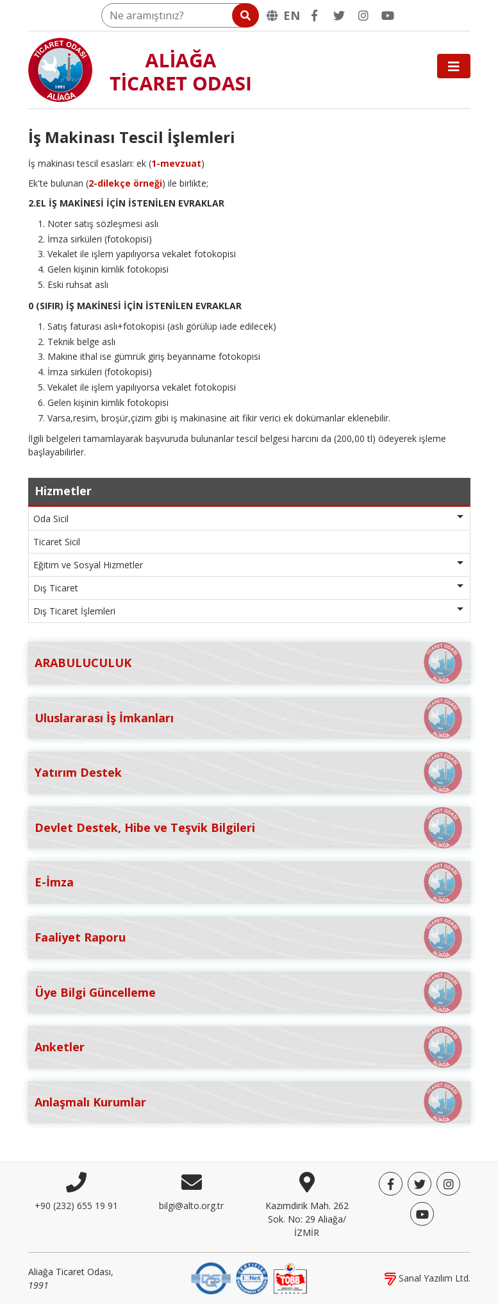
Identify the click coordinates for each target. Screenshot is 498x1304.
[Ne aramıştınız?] (179, 15)
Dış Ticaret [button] (55, 588)
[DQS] (211, 1277)
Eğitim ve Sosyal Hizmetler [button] (88, 565)
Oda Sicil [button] (51, 518)
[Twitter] (339, 15)
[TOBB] (290, 1277)
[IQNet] (252, 1277)
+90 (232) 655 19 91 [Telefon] (76, 1205)
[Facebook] (314, 15)
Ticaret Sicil (56, 542)
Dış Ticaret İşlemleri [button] (74, 611)
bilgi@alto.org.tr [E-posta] (191, 1205)
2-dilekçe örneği (125, 183)
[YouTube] (387, 15)
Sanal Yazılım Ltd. (427, 1278)
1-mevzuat (176, 163)
